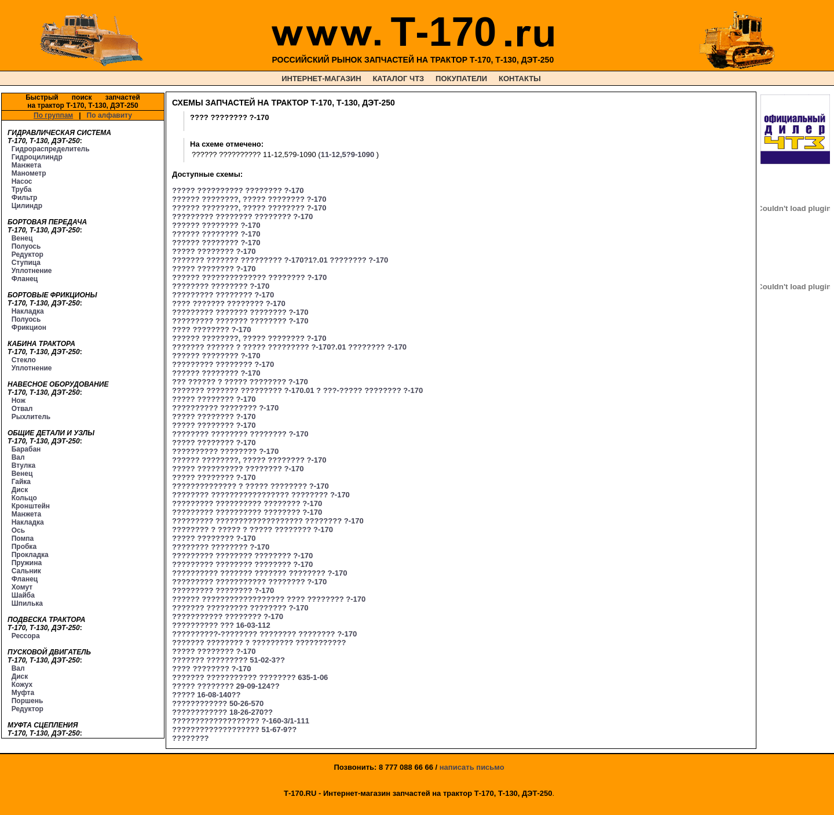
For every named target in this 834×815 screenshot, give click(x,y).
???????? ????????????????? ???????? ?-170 (261, 494)
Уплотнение (32, 271)
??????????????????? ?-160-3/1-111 (240, 720)
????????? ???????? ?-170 (223, 294)
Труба (22, 189)
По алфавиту (109, 115)
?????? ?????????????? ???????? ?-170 (249, 277)
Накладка (28, 311)
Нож (18, 400)
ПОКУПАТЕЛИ (461, 78)
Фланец (25, 279)
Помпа (23, 538)
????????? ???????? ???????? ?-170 (242, 216)
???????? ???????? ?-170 (220, 286)
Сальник (26, 571)
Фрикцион (29, 327)
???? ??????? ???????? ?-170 (229, 303)
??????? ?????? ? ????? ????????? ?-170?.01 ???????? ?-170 (289, 347)
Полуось (26, 246)
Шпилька (27, 603)
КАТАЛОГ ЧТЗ (398, 78)
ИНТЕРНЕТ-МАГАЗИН (321, 78)
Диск (20, 490)
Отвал (22, 409)
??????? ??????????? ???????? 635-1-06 (250, 677)
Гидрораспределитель (51, 149)
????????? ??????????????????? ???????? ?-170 (268, 520)
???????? (190, 738)
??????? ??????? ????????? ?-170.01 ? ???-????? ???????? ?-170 (297, 390)
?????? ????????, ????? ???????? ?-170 (249, 199)
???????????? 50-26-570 (218, 703)
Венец (22, 238)
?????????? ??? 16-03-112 (221, 625)
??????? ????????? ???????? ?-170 (240, 607)
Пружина (27, 563)
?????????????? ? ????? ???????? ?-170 (250, 486)
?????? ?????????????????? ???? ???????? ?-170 (268, 599)
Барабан (26, 449)
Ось (18, 530)
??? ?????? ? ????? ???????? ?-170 (240, 381)
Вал (18, 457)
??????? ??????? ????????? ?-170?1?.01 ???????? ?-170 (280, 260)
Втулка (24, 465)
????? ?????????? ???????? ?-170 (237, 190)
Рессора (26, 636)
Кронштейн (31, 506)
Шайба (23, 595)
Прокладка (30, 555)
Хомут (22, 587)
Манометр (29, 173)
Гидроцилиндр (37, 157)
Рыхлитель (31, 417)
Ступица (26, 263)
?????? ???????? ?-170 (216, 225)
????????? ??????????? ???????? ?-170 (249, 581)
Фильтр (25, 198)
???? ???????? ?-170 (211, 329)
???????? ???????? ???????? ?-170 (240, 434)
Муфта (23, 693)
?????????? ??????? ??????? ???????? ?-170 (260, 573)
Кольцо (24, 498)
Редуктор (27, 254)
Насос (22, 181)
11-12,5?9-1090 (348, 154)
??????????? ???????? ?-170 (227, 616)
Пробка (24, 547)
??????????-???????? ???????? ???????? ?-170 (264, 634)
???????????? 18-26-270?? (222, 712)
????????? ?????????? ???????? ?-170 (247, 503)
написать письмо (472, 767)
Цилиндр (27, 206)
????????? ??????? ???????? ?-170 (240, 312)
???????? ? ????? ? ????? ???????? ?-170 (252, 529)
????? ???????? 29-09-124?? (226, 686)
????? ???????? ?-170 (213, 251)
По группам (53, 115)
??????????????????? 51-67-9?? (234, 729)
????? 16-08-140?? (206, 694)
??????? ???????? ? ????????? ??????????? (259, 642)
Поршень (27, 701)
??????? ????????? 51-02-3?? (228, 660)
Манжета (26, 165)
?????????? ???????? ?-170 (225, 407)
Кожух (22, 685)
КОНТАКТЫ (520, 78)
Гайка (21, 482)
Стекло (24, 360)
